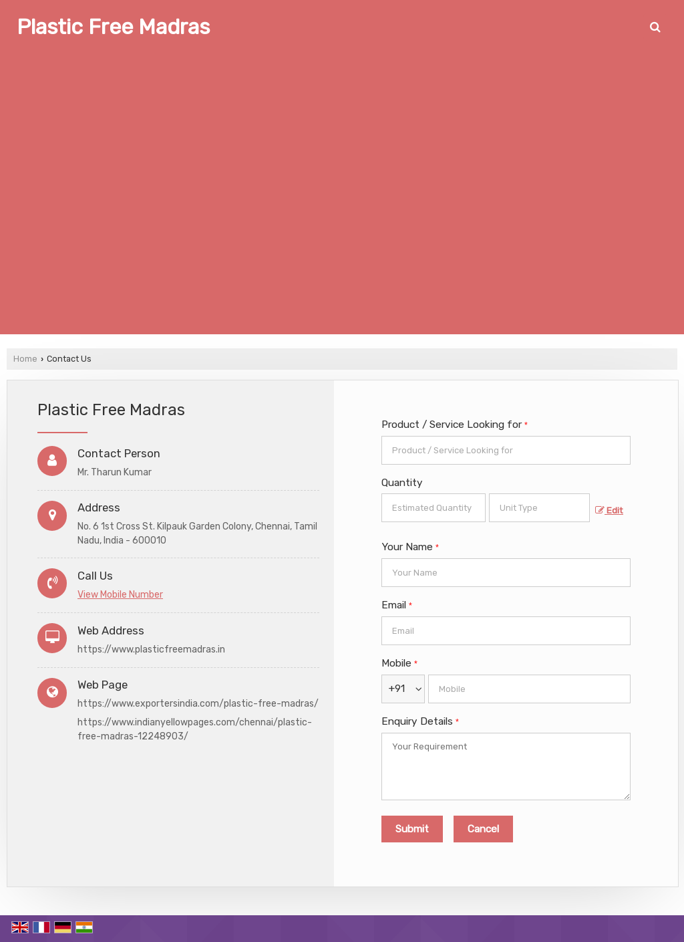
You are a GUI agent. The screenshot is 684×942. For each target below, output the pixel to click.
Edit (609, 510)
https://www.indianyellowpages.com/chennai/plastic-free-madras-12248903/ (194, 729)
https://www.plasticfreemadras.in (151, 649)
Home (25, 359)
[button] (120, 594)
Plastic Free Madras (113, 26)
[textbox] (539, 507)
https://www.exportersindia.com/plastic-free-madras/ (198, 703)
